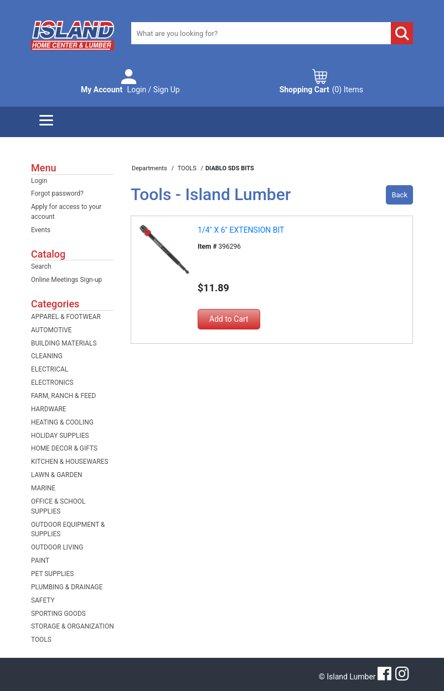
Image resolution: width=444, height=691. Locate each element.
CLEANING (47, 356)
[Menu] (46, 122)
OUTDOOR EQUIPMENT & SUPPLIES (68, 529)
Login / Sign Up (130, 90)
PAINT (40, 560)
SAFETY (43, 600)
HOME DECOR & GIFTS (64, 448)
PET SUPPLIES (52, 574)
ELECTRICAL (49, 369)
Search (41, 266)
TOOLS (41, 639)
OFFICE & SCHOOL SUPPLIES (58, 506)
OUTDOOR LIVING (57, 547)
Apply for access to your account (66, 212)
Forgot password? (57, 193)
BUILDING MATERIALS (64, 343)
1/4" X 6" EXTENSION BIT (241, 230)
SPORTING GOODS (58, 613)
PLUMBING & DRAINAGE (66, 587)
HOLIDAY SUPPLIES (60, 435)
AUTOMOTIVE (51, 330)
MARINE (43, 488)
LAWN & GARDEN (56, 475)
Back (399, 195)
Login (39, 181)
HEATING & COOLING (62, 422)
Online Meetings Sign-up (66, 280)
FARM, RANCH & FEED (63, 396)
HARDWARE (48, 409)
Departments (150, 168)
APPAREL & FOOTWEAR (66, 317)
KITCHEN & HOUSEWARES (70, 461)
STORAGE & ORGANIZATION (72, 626)
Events (40, 230)
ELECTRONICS (52, 382)
